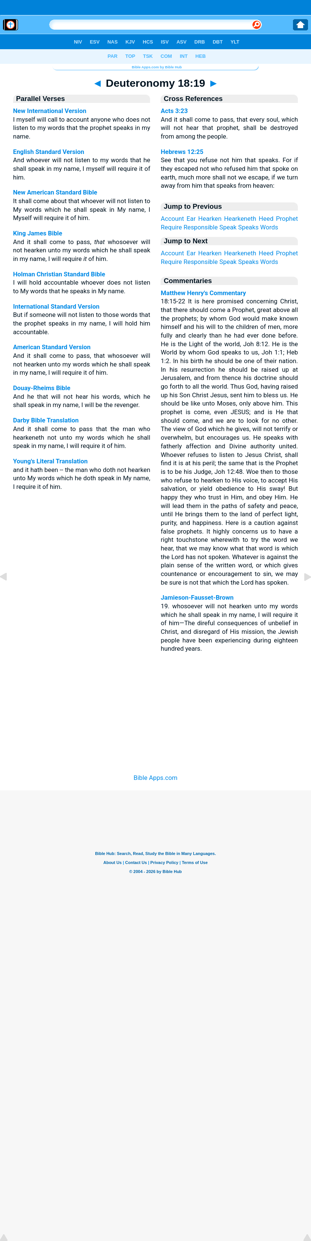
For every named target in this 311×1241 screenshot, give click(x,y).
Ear (190, 218)
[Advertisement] (156, 712)
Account (172, 218)
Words (269, 227)
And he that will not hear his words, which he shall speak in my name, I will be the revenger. (81, 396)
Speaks (248, 227)
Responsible (200, 227)
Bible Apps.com (155, 777)
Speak (228, 227)
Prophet (287, 218)
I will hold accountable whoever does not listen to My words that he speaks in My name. (81, 282)
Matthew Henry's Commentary (203, 293)
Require (171, 227)
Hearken (209, 218)
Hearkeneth (240, 218)
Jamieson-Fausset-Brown (197, 597)
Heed (266, 218)
